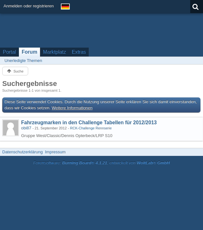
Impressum (55, 152)
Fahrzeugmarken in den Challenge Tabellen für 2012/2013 (89, 122)
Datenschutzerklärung (22, 152)
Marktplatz (54, 52)
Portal (9, 52)
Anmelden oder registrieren (29, 6)
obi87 (26, 128)
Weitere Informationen (72, 107)
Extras (79, 52)
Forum (29, 52)
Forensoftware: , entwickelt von (101, 162)
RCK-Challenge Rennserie (91, 128)
